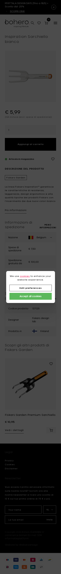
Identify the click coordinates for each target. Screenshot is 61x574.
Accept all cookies (30, 296)
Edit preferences (31, 288)
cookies (25, 276)
